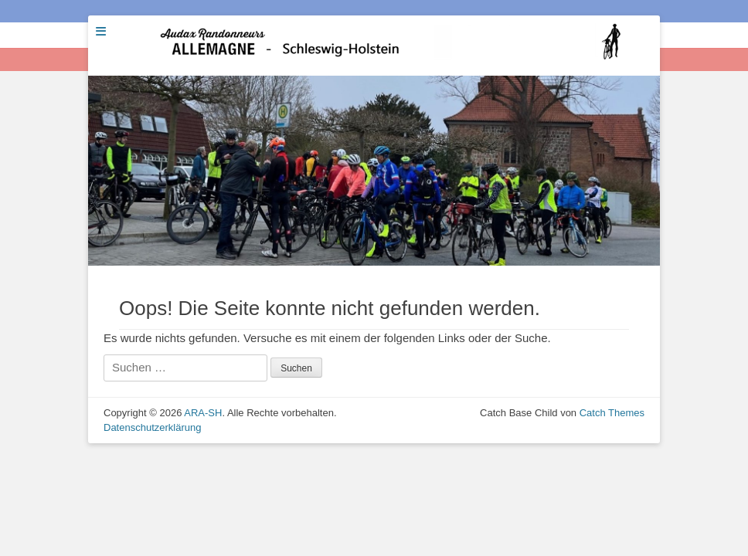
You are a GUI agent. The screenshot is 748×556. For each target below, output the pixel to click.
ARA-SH (203, 413)
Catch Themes (612, 413)
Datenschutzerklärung (152, 427)
